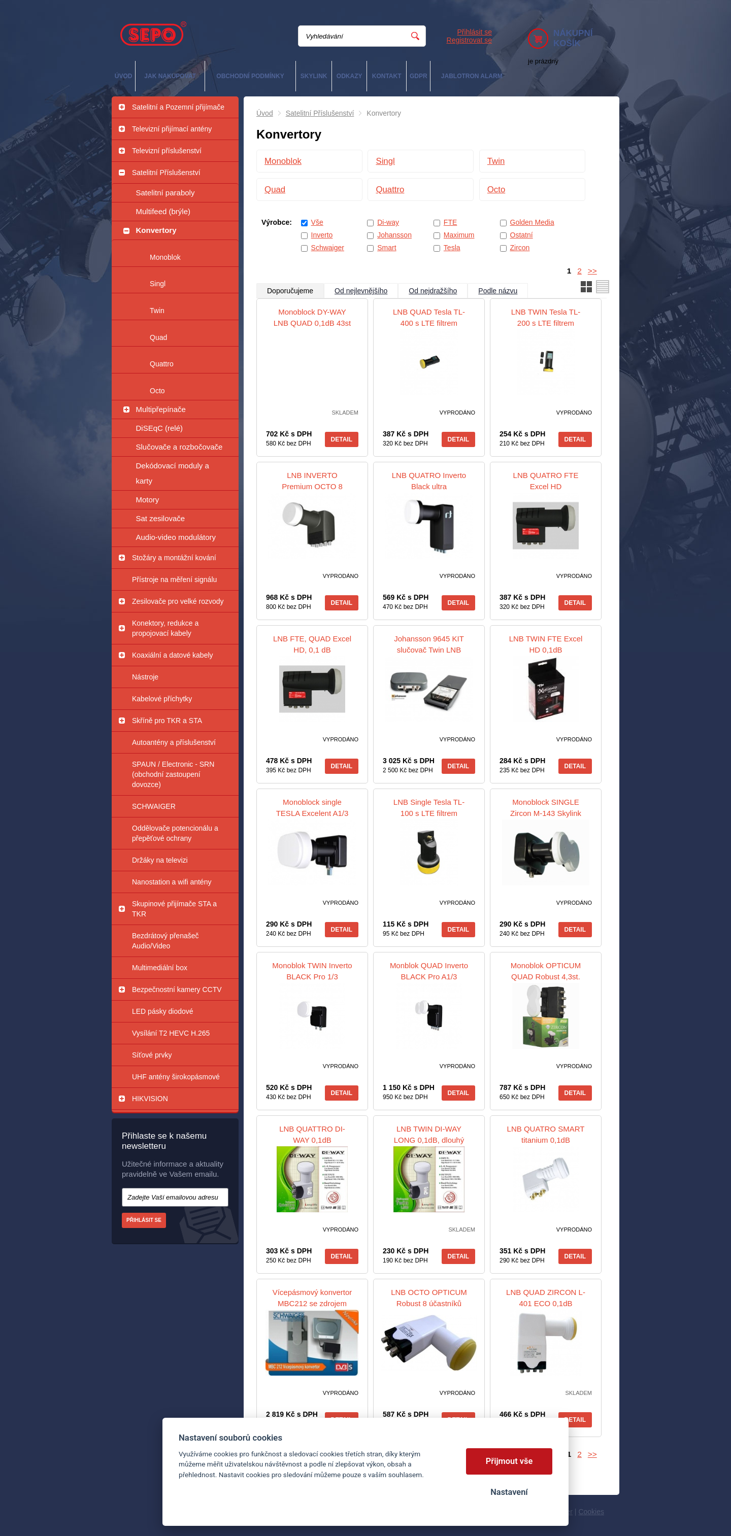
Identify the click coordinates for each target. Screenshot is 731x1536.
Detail (341, 439)
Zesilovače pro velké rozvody (178, 601)
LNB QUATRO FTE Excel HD (546, 481)
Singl (157, 284)
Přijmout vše (509, 1461)
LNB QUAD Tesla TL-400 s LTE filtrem (429, 317)
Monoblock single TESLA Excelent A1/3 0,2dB (312, 813)
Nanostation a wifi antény (171, 882)
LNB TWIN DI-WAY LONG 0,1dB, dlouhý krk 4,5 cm (429, 1139)
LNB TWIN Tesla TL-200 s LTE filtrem (546, 317)
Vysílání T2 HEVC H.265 (171, 1033)
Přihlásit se (474, 32)
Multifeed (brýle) (163, 211)
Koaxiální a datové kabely (172, 655)
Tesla (452, 248)
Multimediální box (159, 968)
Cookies (591, 1512)
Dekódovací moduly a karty (172, 473)
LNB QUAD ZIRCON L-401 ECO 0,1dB (545, 1298)
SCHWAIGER (154, 806)
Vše (317, 222)
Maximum (459, 235)
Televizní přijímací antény (172, 129)
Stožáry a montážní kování (174, 558)
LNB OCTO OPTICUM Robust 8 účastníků (429, 1298)
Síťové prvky (152, 1055)
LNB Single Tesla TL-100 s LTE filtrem (428, 807)
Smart (386, 248)
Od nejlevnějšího (361, 291)
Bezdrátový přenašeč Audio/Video (165, 941)
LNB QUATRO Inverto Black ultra (429, 481)
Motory (147, 499)
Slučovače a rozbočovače (179, 446)
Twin (157, 310)
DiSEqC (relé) (159, 428)
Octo (157, 391)
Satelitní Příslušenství (166, 172)
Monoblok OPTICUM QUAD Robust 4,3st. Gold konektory (546, 976)
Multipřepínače (161, 409)
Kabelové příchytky (162, 699)
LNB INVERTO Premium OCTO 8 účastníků (312, 486)
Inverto (322, 235)
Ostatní (521, 235)
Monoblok (165, 257)
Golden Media (532, 222)
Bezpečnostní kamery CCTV (177, 989)
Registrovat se (469, 40)
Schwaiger (327, 248)
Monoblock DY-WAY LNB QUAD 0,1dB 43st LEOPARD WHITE (312, 323)
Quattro (162, 364)
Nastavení (508, 1492)
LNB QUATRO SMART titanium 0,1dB (546, 1134)
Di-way (388, 222)
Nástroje (145, 677)
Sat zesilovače (160, 518)
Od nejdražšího (433, 291)
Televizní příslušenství (167, 151)
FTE (450, 222)
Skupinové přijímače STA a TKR (174, 909)
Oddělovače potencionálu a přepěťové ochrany (175, 833)
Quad (158, 337)
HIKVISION (150, 1099)
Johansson (394, 235)
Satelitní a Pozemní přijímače (178, 107)
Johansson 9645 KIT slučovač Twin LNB (429, 644)
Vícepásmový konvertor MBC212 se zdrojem (312, 1298)
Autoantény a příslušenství (174, 742)
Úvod (264, 113)
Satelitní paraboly (165, 192)
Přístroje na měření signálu (174, 579)
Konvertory (156, 230)
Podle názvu (497, 291)
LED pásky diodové (162, 1011)
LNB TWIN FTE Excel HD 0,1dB (546, 644)
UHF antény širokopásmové (176, 1077)
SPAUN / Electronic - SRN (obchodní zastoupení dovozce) (173, 774)
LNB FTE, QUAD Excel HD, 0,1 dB (312, 644)
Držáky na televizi (160, 860)
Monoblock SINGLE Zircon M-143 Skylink (545, 807)
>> (592, 270)
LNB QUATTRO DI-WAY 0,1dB (312, 1134)
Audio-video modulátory (176, 537)
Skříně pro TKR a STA (167, 720)
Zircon (520, 248)
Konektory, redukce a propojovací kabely (165, 628)
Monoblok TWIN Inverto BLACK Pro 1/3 (312, 971)
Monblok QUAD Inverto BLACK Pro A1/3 (429, 971)
